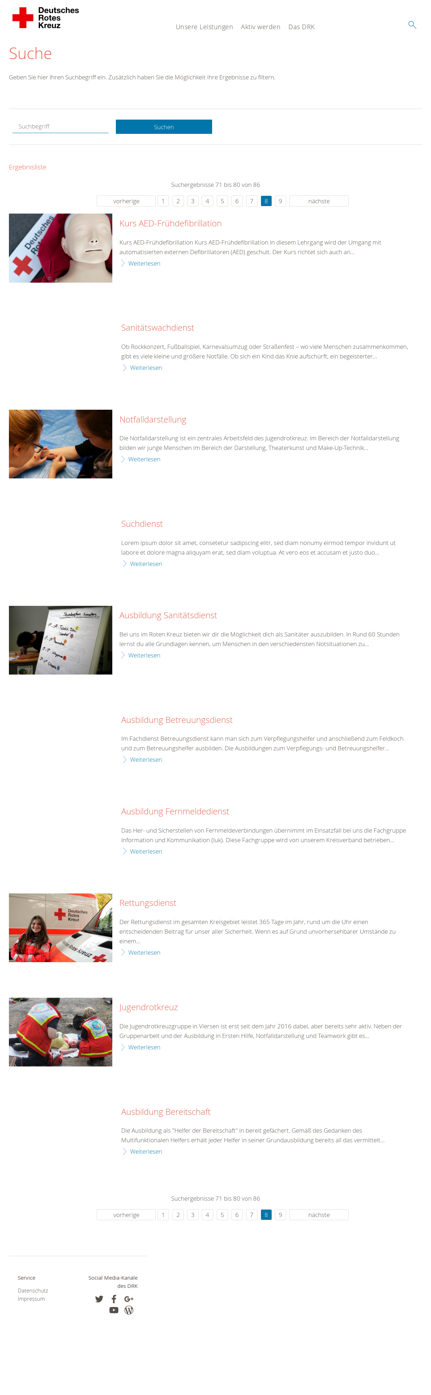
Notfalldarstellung (152, 419)
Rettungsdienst (147, 903)
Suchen (164, 127)
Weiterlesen (144, 263)
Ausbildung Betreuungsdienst (177, 720)
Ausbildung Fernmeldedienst (175, 811)
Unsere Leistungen (205, 26)
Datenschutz (33, 1290)
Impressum (31, 1298)
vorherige (126, 201)
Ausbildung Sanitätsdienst (168, 615)
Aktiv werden (261, 26)
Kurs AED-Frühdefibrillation (170, 224)
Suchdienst (142, 524)
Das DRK (301, 26)
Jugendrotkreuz (148, 1007)
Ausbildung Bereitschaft (166, 1112)
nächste (319, 201)
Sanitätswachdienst (157, 328)
